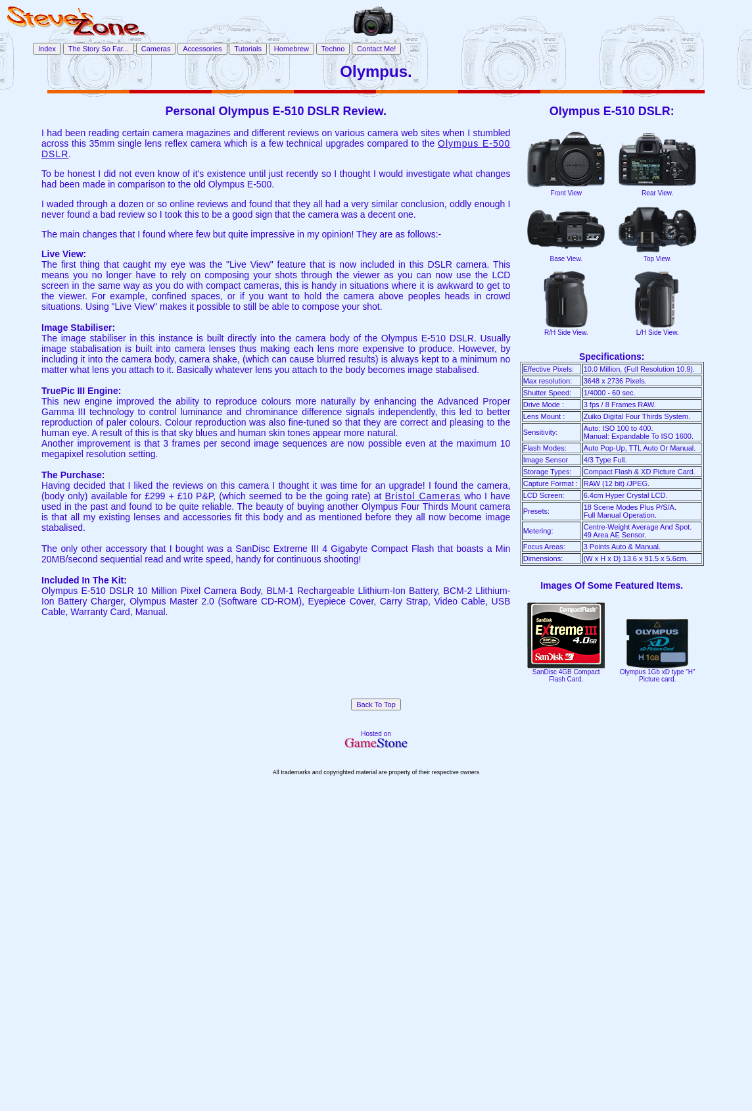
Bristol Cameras (423, 496)
